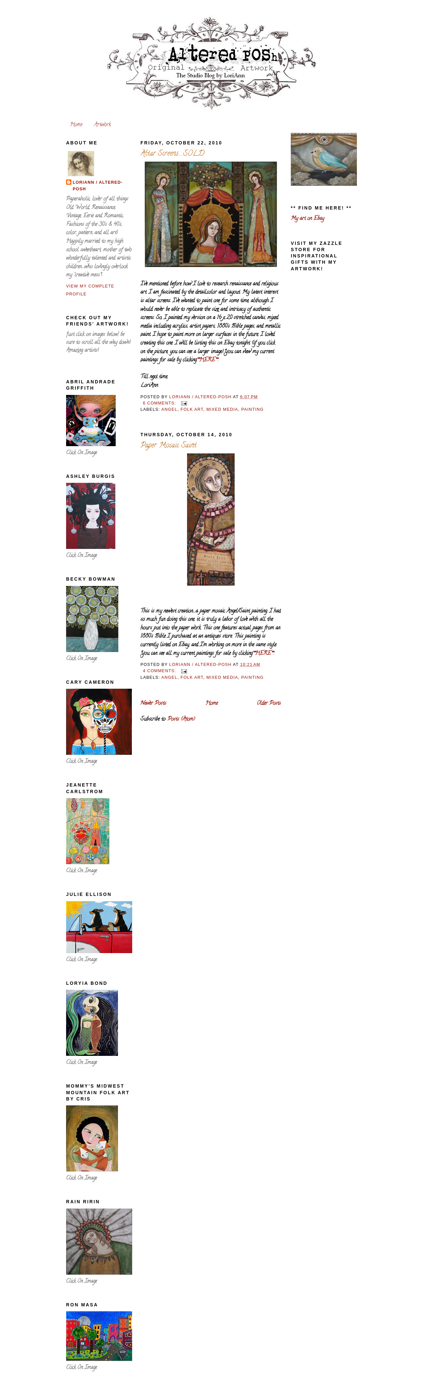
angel (169, 409)
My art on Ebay (307, 219)
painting (252, 409)
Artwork (102, 125)
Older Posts (269, 704)
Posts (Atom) (181, 719)
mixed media (222, 409)
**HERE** (207, 360)
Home (76, 125)
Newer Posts (153, 704)
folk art (191, 409)
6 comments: (160, 403)
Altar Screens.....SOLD (172, 154)
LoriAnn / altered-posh (98, 185)
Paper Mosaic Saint (168, 446)
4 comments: (160, 671)
